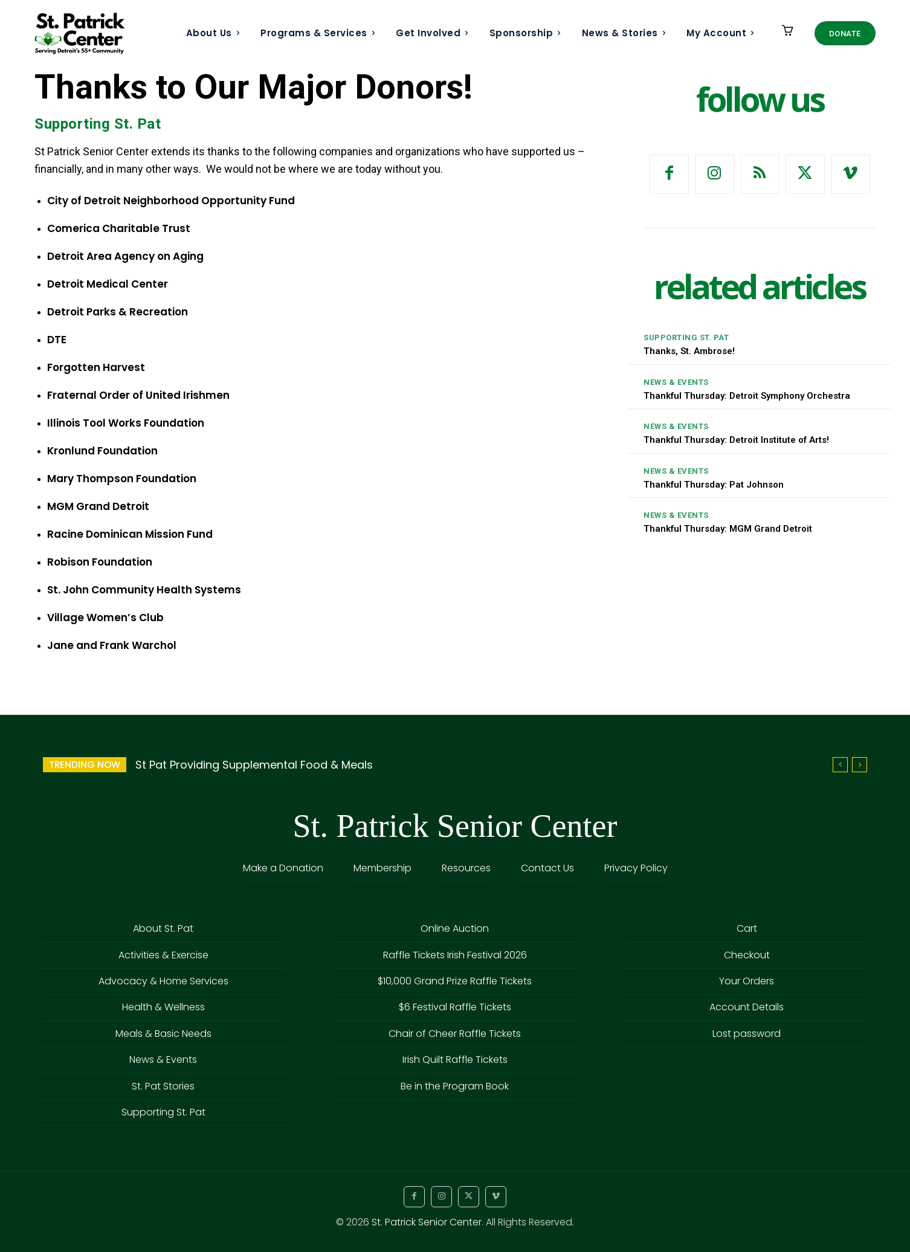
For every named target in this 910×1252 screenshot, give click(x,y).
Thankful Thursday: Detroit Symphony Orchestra (747, 395)
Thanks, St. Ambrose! (689, 351)
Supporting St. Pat (97, 124)
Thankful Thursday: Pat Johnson (714, 484)
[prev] (840, 764)
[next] (859, 764)
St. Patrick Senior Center (427, 1222)
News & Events (676, 382)
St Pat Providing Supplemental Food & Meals (254, 764)
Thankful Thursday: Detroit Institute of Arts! (736, 439)
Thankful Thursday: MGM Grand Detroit (728, 528)
